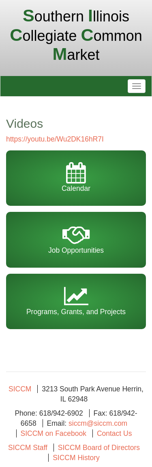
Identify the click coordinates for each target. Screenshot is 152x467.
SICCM (20, 389)
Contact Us (114, 433)
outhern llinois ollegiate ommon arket (76, 35)
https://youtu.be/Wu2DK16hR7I (55, 139)
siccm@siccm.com (98, 423)
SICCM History (76, 458)
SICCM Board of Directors (99, 448)
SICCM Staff (27, 448)
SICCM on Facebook (53, 433)
